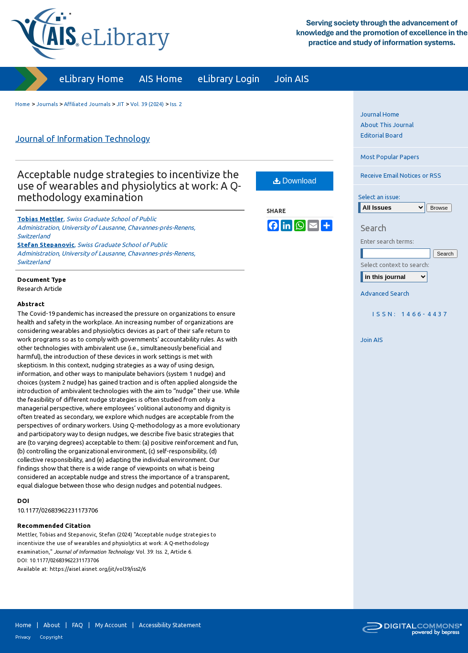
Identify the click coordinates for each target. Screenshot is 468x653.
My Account (111, 625)
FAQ (77, 625)
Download (295, 181)
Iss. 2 (176, 104)
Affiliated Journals (87, 104)
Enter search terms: (387, 241)
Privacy (23, 637)
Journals (47, 104)
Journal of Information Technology (82, 138)
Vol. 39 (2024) (147, 104)
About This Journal (387, 124)
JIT (120, 104)
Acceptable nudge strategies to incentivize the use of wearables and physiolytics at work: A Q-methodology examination (129, 185)
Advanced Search (385, 293)
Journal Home (380, 114)
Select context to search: (395, 264)
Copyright (51, 637)
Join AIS (372, 339)
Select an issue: (379, 196)
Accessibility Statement (170, 625)
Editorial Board (382, 135)
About (51, 625)
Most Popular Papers (390, 156)
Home (22, 104)
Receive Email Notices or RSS (401, 175)
